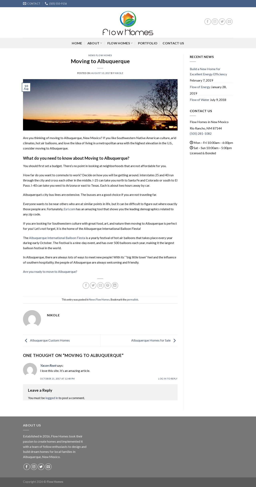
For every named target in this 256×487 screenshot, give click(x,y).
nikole (119, 73)
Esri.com (69, 209)
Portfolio (148, 43)
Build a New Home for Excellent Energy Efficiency (208, 71)
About (94, 43)
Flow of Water (199, 100)
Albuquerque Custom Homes (46, 340)
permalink (132, 299)
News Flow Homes (100, 55)
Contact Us (173, 43)
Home (77, 43)
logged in (51, 398)
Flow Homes (120, 43)
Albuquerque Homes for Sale (154, 340)
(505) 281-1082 (201, 133)
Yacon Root (48, 365)
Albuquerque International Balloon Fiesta (57, 238)
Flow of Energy (200, 87)
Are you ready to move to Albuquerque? (50, 271)
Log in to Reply (167, 378)
